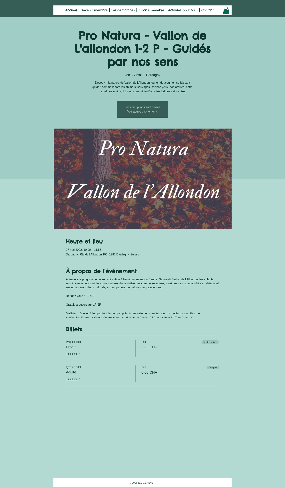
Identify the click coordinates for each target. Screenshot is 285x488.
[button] (226, 10)
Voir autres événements (142, 111)
